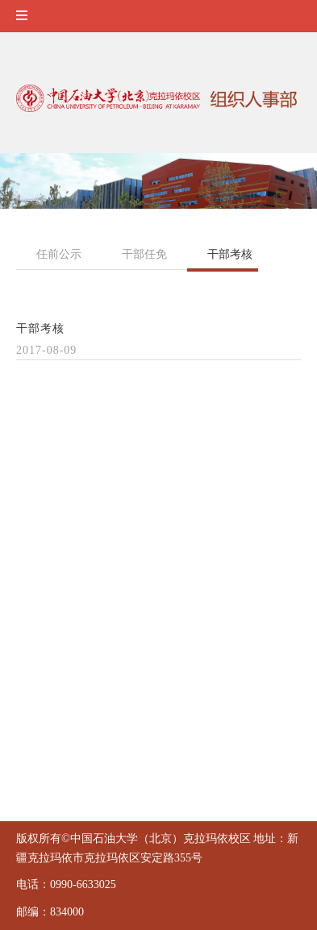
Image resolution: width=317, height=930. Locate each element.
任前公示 (58, 254)
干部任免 (144, 254)
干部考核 (229, 254)
